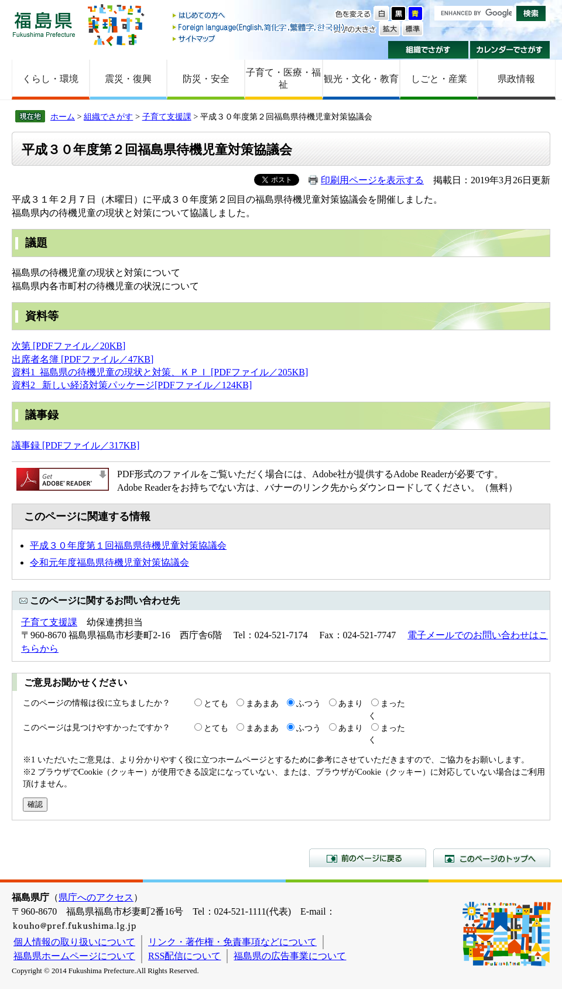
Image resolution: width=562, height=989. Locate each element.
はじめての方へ (259, 16)
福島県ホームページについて (74, 956)
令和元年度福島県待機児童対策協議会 (109, 562)
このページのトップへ (491, 857)
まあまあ (262, 703)
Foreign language (259, 27)
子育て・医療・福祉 (283, 78)
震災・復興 (128, 79)
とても (216, 703)
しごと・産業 (439, 79)
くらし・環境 (50, 79)
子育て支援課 (166, 116)
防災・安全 (206, 79)
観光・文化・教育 (361, 79)
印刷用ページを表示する (372, 180)
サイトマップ (259, 38)
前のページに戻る (367, 857)
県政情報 (516, 79)
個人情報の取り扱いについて (74, 942)
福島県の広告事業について (290, 956)
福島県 (44, 24)
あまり (350, 703)
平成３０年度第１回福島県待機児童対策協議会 (128, 545)
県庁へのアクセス (96, 897)
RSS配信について (184, 956)
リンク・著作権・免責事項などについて (232, 942)
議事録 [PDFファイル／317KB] (75, 445)
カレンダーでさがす (510, 50)
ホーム (62, 116)
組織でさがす (428, 50)
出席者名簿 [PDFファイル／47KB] (82, 359)
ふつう (308, 703)
